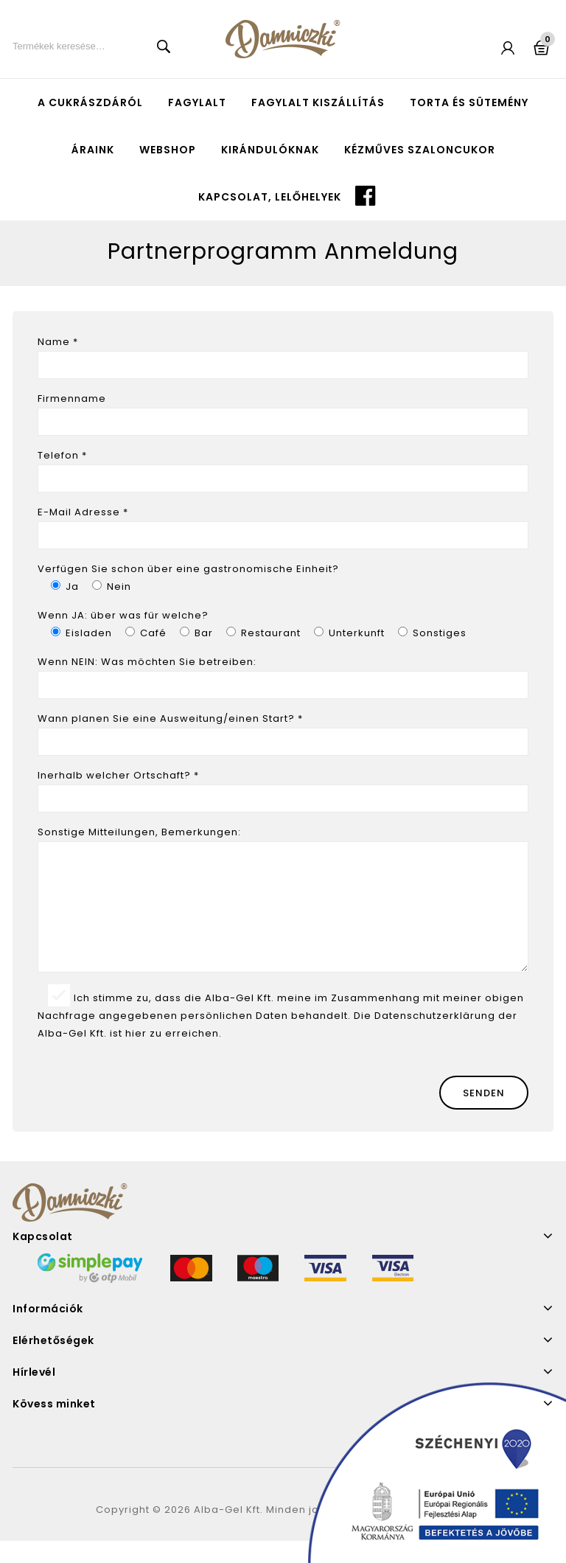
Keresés (164, 46)
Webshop (167, 149)
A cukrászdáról (90, 102)
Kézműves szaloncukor (419, 149)
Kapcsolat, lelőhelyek (269, 196)
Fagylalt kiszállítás (318, 102)
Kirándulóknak (270, 149)
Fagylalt (197, 102)
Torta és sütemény (469, 102)
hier (136, 1055)
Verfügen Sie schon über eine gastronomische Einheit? (188, 569)
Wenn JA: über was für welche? (123, 615)
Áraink (92, 149)
